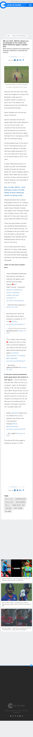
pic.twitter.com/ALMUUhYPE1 (16, 429)
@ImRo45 (14, 358)
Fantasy (23, 1)
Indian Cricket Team (18, 505)
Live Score (29, 1)
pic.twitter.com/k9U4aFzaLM (15, 361)
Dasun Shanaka (20, 502)
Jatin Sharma (13, 487)
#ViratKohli (15, 353)
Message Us (16, 1)
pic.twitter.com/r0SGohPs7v (15, 324)
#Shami (8, 292)
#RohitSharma (17, 290)
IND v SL (7, 505)
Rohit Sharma (18, 508)
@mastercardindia (12, 426)
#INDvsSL (9, 290)
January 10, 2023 (12, 307)
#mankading (15, 292)
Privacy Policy (16, 712)
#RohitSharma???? (12, 355)
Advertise (25, 710)
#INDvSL (15, 424)
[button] (31, 665)
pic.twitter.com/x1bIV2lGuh (15, 300)
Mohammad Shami (20, 499)
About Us (14, 710)
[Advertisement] (15, 464)
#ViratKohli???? (11, 298)
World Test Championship (19, 35)
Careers (19, 710)
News (8, 35)
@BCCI (8, 358)
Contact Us (7, 710)
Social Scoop (9, 502)
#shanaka (22, 355)
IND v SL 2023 (9, 499)
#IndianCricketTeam (12, 295)
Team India (8, 508)
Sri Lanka (8, 511)
